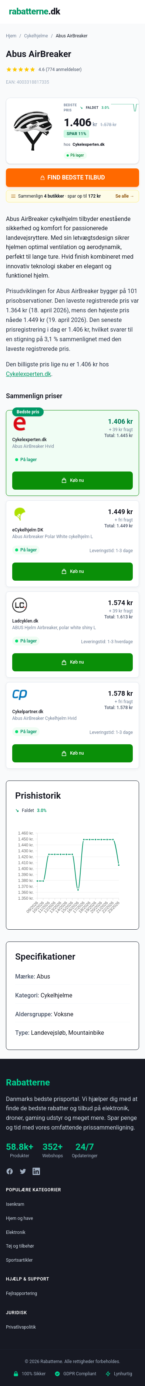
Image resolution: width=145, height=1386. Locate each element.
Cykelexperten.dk (28, 373)
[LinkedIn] (36, 1171)
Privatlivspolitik (21, 1327)
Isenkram (15, 1204)
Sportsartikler (19, 1260)
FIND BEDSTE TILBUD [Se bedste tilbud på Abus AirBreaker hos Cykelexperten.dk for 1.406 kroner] (72, 177)
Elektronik (16, 1232)
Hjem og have (19, 1218)
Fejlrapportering (21, 1293)
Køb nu (72, 480)
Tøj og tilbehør (20, 1246)
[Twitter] (23, 1171)
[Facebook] (9, 1171)
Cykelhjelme (36, 35)
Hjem (11, 35)
